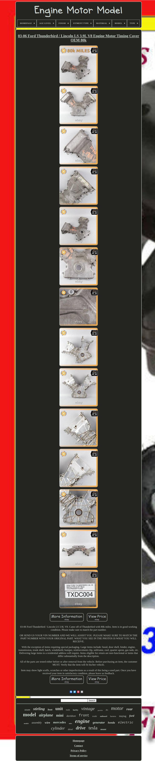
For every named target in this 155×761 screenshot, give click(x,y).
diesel (70, 729)
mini (60, 715)
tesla (93, 727)
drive (81, 727)
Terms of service (78, 755)
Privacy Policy (78, 750)
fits (107, 710)
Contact (78, 745)
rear (129, 709)
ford (131, 715)
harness (113, 716)
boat (50, 709)
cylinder (58, 728)
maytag (122, 716)
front (84, 715)
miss (70, 723)
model (29, 714)
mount (103, 729)
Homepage (78, 740)
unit (59, 708)
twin (68, 710)
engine (82, 721)
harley (75, 710)
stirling (39, 709)
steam (27, 709)
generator (99, 722)
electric (125, 722)
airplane (46, 715)
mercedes (59, 722)
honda (111, 722)
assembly (37, 722)
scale (94, 716)
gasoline (100, 710)
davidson (71, 715)
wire (47, 722)
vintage (88, 708)
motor (117, 708)
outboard (103, 716)
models (26, 723)
